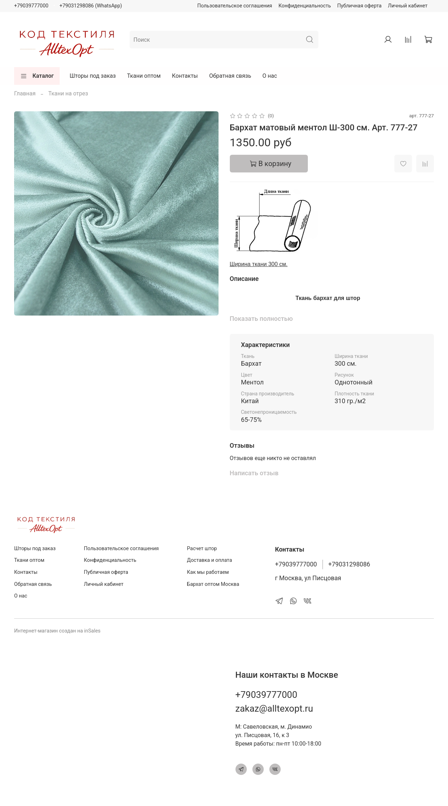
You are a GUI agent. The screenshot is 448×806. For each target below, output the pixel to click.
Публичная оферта (359, 6)
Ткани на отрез (68, 93)
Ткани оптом (144, 75)
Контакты (185, 75)
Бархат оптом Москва (213, 584)
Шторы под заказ (93, 75)
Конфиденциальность (305, 6)
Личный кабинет (408, 6)
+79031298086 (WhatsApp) (91, 6)
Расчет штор (202, 549)
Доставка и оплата (209, 560)
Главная (25, 93)
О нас (269, 75)
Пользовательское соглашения (234, 6)
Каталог (37, 76)
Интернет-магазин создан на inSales (57, 631)
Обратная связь (230, 75)
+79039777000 (31, 6)
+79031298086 (349, 564)
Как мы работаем (208, 572)
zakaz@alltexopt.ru (274, 708)
